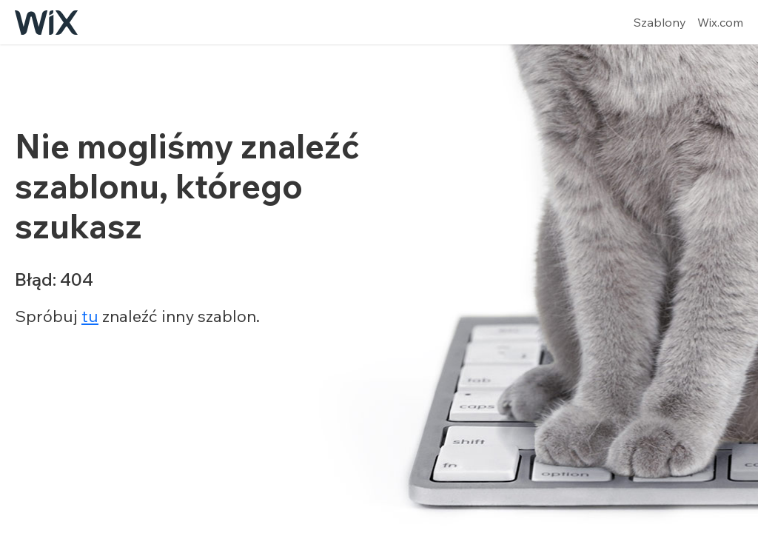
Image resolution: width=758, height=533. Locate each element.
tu (89, 316)
